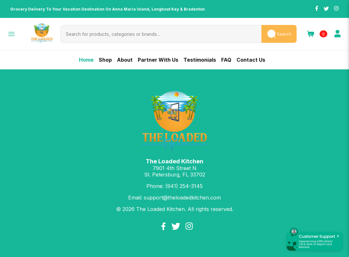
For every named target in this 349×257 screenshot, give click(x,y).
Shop (105, 60)
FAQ (226, 60)
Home (86, 60)
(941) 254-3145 (184, 186)
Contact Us (251, 60)
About (125, 60)
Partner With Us (158, 60)
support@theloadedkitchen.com (182, 197)
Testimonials (199, 60)
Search (279, 34)
